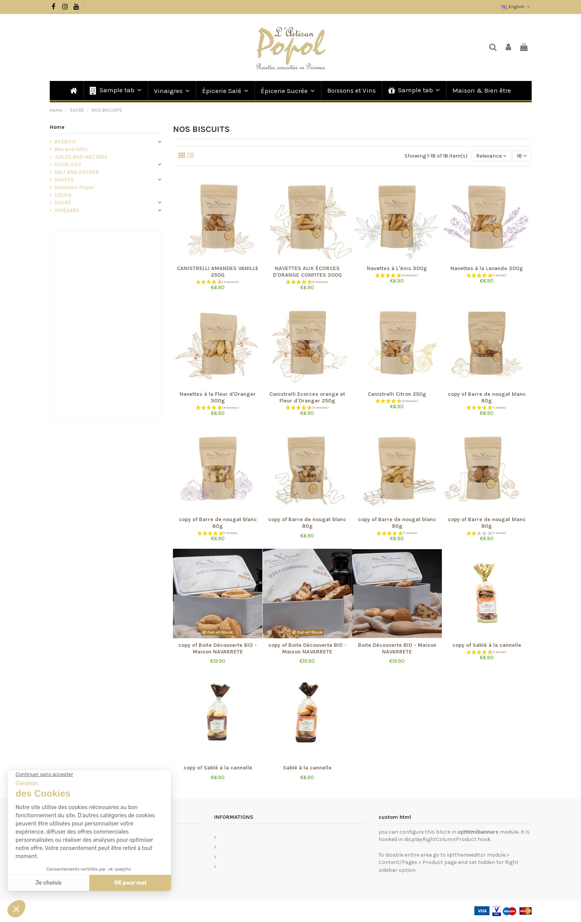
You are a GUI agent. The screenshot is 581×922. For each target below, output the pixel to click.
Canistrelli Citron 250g (397, 394)
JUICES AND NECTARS (80, 157)
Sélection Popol (74, 187)
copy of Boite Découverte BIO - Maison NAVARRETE (217, 648)
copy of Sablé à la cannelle (486, 645)
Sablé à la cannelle (307, 767)
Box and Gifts (71, 149)
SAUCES (64, 179)
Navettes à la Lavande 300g (486, 268)
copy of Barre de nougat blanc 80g (487, 397)
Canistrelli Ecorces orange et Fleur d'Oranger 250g (307, 397)
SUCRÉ (62, 202)
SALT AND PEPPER (76, 172)
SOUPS (63, 195)
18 (522, 156)
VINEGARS (66, 210)
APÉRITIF (65, 142)
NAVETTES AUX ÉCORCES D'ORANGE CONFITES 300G (307, 271)
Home (57, 127)
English (516, 6)
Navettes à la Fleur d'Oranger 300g (218, 397)
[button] (115, 90)
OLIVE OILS (67, 164)
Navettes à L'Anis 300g (397, 268)
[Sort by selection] (491, 156)
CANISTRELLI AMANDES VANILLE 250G (217, 271)
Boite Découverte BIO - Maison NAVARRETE (397, 648)
